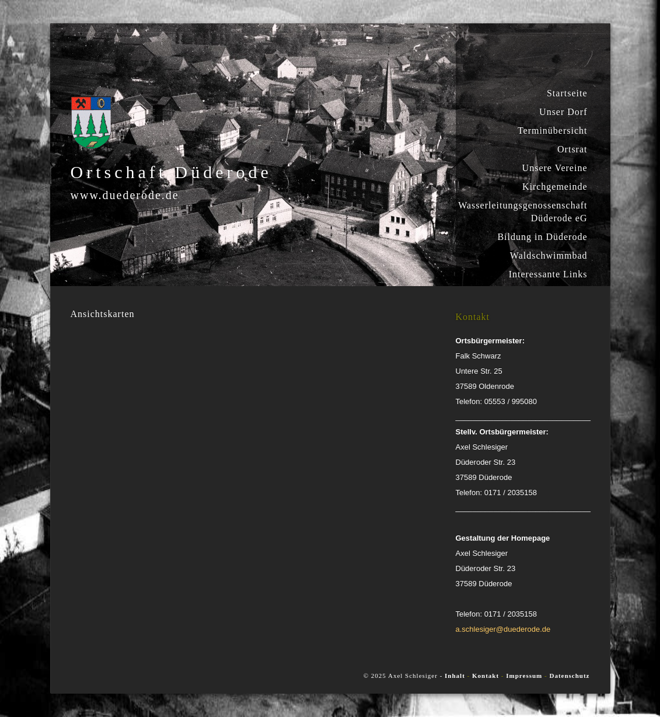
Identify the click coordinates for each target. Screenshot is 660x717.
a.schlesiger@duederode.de (503, 629)
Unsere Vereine (555, 168)
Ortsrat (572, 149)
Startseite (567, 93)
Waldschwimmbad (549, 255)
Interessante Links (548, 274)
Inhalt (455, 675)
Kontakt (486, 675)
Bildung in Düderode (542, 237)
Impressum (524, 675)
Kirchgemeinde (555, 187)
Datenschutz (569, 675)
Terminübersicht (553, 130)
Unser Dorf (563, 112)
